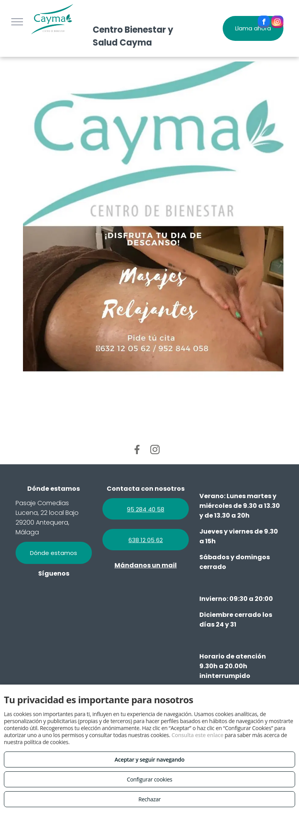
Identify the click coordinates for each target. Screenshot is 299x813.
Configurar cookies (149, 779)
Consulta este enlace (197, 735)
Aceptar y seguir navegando (149, 759)
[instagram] (277, 23)
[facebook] (264, 23)
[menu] (17, 22)
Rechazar (149, 799)
